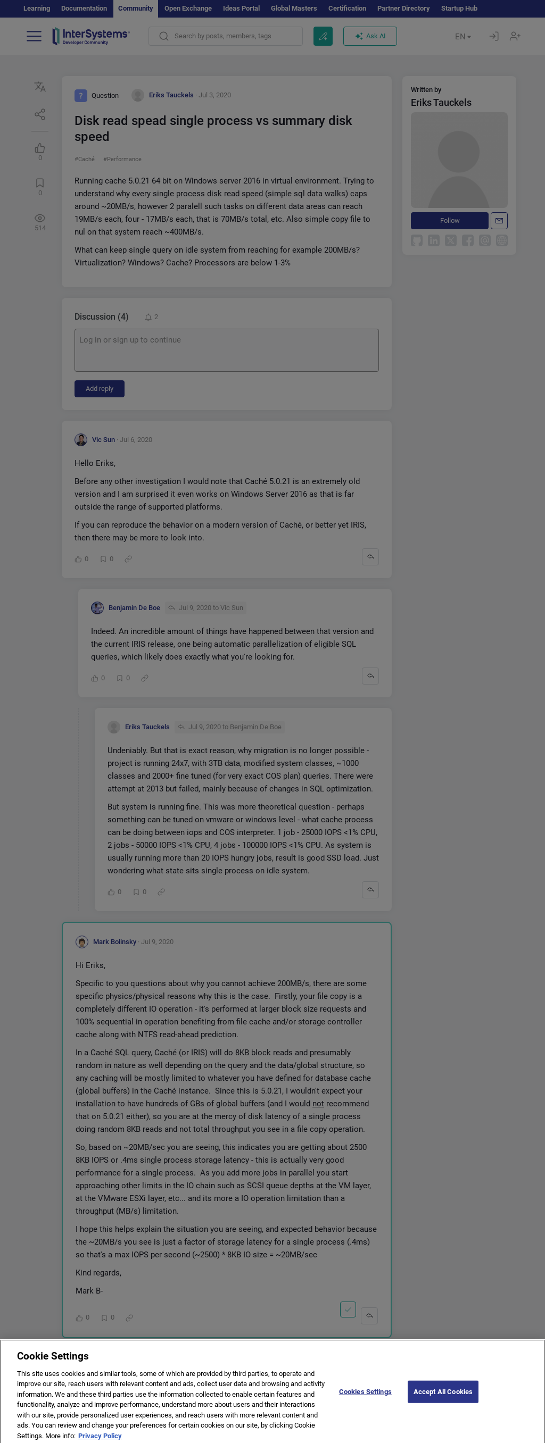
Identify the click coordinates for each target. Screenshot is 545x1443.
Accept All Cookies (443, 1402)
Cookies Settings (365, 1402)
